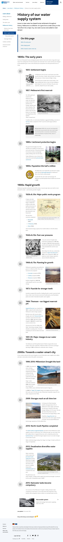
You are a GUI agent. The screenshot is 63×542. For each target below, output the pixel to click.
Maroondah (30, 219)
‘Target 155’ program (35, 390)
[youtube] (33, 536)
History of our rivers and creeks (8, 29)
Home (4, 8)
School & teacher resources (6, 45)
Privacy (33, 538)
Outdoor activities (7, 41)
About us (42, 2)
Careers (4, 524)
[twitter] (30, 536)
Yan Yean (28, 121)
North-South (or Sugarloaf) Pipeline (35, 430)
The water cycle (6, 22)
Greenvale (30, 273)
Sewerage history (8, 38)
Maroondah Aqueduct (46, 172)
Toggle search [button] (59, 1)
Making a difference (7, 16)
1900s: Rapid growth (25, 45)
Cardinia (30, 275)
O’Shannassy (31, 223)
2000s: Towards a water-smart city (28, 48)
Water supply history (9, 33)
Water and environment (18, 2)
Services (27, 2)
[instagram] (38, 536)
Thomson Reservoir (38, 316)
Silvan (29, 226)
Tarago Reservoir (50, 416)
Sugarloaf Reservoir (30, 308)
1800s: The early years (26, 42)
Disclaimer (28, 538)
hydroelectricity (29, 435)
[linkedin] (35, 536)
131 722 (18, 536)
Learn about (34, 2)
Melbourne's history (18, 8)
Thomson (30, 277)
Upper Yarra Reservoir (52, 252)
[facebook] (27, 536)
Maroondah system (9, 36)
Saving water (5, 19)
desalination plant (30, 468)
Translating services (16, 538)
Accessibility (23, 538)
